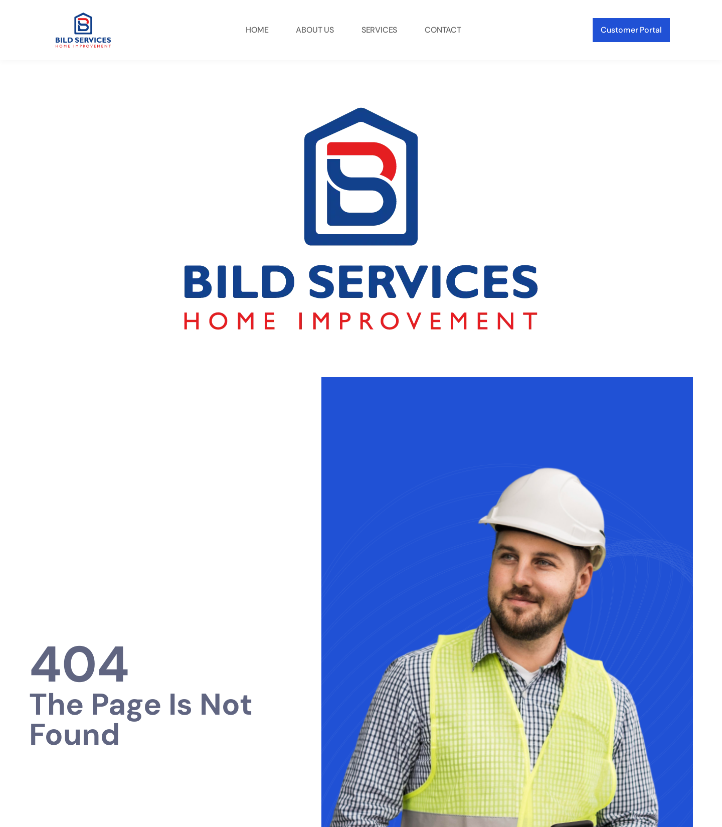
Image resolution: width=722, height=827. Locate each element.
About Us (314, 30)
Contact (443, 30)
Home (257, 30)
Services (379, 30)
